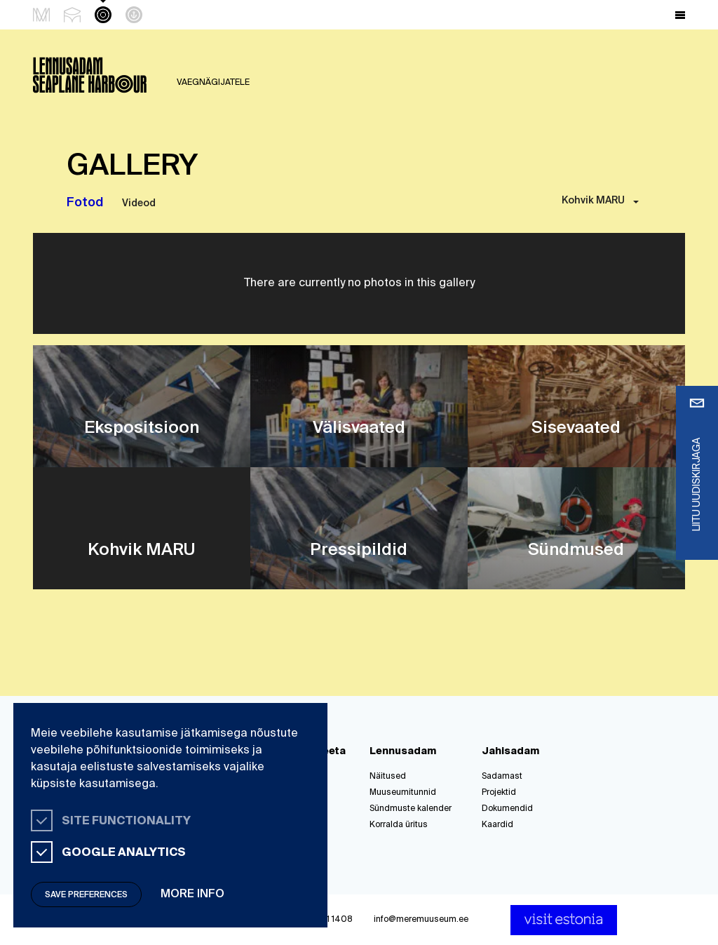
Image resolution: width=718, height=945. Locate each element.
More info (192, 894)
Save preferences (86, 895)
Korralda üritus (399, 825)
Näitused (388, 776)
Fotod (85, 202)
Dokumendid (507, 809)
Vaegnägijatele (213, 83)
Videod (139, 203)
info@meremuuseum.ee (421, 920)
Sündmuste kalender (411, 809)
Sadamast (502, 776)
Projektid (499, 793)
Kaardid (497, 825)
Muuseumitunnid (403, 793)
